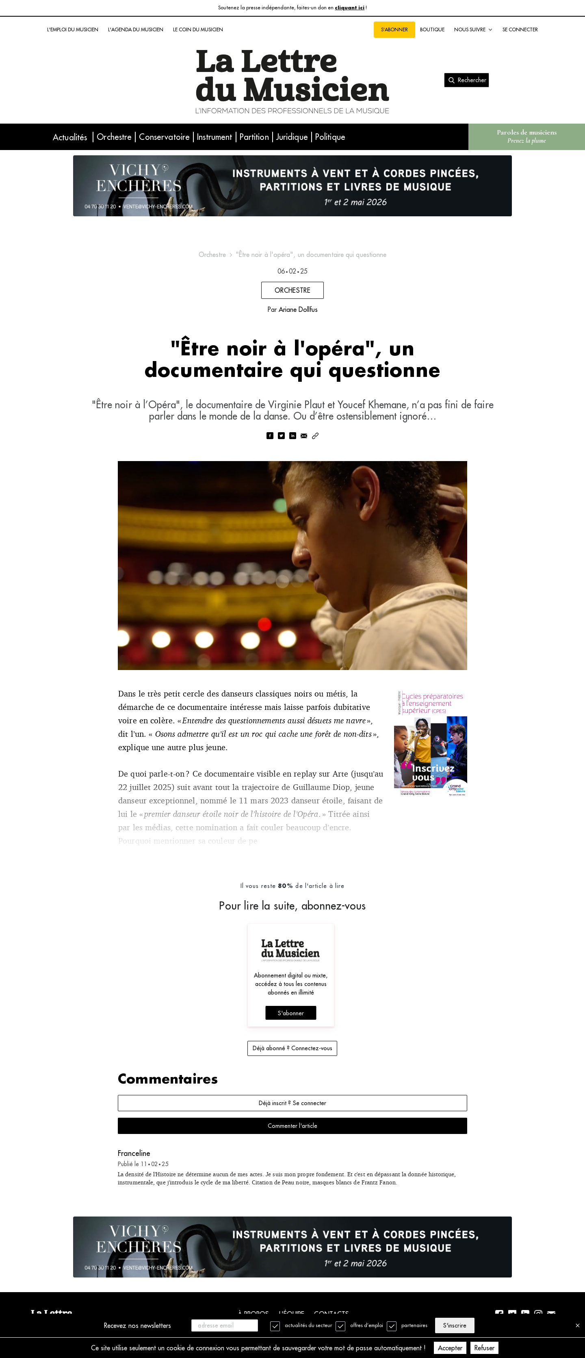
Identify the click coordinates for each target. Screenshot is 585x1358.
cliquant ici (349, 8)
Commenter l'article (292, 1125)
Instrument (214, 137)
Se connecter (520, 29)
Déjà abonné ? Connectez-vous (292, 1048)
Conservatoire (164, 137)
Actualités (70, 137)
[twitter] (281, 436)
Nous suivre (473, 29)
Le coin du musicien (198, 29)
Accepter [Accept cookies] (450, 1348)
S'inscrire (454, 1325)
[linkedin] (292, 436)
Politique (330, 137)
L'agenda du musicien (135, 29)
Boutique (432, 29)
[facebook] (269, 436)
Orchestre (114, 137)
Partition (254, 137)
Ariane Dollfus (298, 309)
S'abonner (394, 29)
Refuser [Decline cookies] (484, 1348)
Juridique (292, 137)
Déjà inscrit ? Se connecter (292, 1103)
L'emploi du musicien (72, 29)
